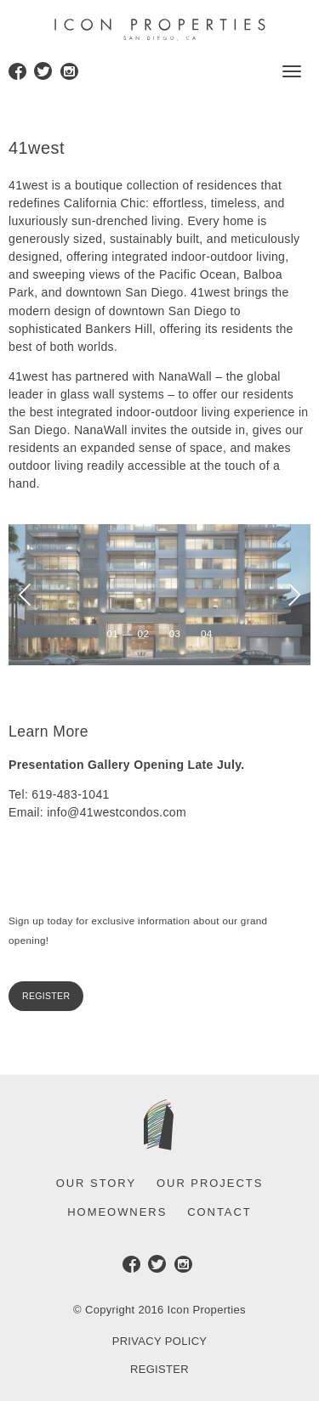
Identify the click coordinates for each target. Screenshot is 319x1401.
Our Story (96, 1183)
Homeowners (117, 1212)
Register (46, 996)
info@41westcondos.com (116, 812)
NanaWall (186, 376)
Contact (219, 1212)
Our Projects (210, 1183)
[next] (291, 594)
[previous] (27, 594)
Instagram (69, 73)
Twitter (43, 73)
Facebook (17, 73)
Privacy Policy (160, 1341)
